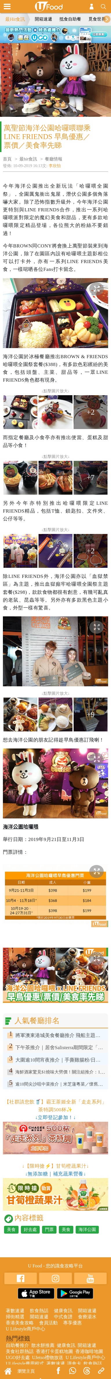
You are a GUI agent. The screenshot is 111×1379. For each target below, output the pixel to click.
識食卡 (74, 1363)
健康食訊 (63, 1310)
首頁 (7, 159)
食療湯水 (87, 1316)
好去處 (30, 1229)
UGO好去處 (18, 1357)
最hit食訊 (28, 159)
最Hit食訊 (15, 19)
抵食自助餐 (70, 19)
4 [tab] (69, 33)
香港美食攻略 (20, 1322)
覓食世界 (97, 19)
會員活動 (48, 1322)
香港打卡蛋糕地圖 (54, 1351)
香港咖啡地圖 (89, 1351)
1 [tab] (43, 33)
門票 (49, 1229)
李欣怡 (55, 166)
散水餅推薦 (42, 1345)
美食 (11, 1229)
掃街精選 (15, 1316)
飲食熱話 (39, 1310)
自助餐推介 (17, 1345)
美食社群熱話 (20, 1351)
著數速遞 (15, 1310)
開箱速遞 (43, 19)
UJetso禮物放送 (47, 1357)
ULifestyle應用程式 (25, 1363)
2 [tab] (51, 33)
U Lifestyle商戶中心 (25, 1328)
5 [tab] (56, 40)
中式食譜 (63, 1316)
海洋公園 (87, 1229)
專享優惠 (72, 1322)
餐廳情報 (53, 159)
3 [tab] (60, 33)
